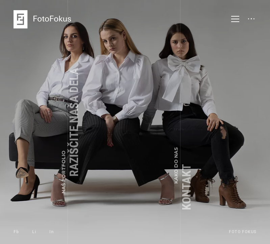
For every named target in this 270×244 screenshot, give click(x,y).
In (51, 231)
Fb (16, 231)
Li (34, 231)
